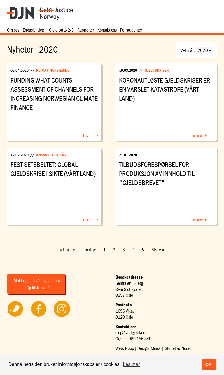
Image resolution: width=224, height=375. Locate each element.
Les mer (88, 135)
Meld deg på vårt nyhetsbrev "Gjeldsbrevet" (37, 284)
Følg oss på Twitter (15, 316)
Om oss (13, 30)
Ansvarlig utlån (51, 154)
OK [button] (208, 364)
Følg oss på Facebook (38, 316)
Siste (156, 249)
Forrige (89, 249)
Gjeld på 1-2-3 (61, 30)
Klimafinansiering (53, 70)
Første (69, 249)
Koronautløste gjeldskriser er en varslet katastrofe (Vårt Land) (164, 89)
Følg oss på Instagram (62, 316)
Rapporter (85, 30)
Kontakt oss (107, 30)
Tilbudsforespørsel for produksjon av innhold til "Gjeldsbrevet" (156, 173)
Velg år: (187, 50)
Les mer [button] (131, 364)
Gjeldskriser (157, 70)
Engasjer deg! (34, 30)
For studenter (131, 30)
